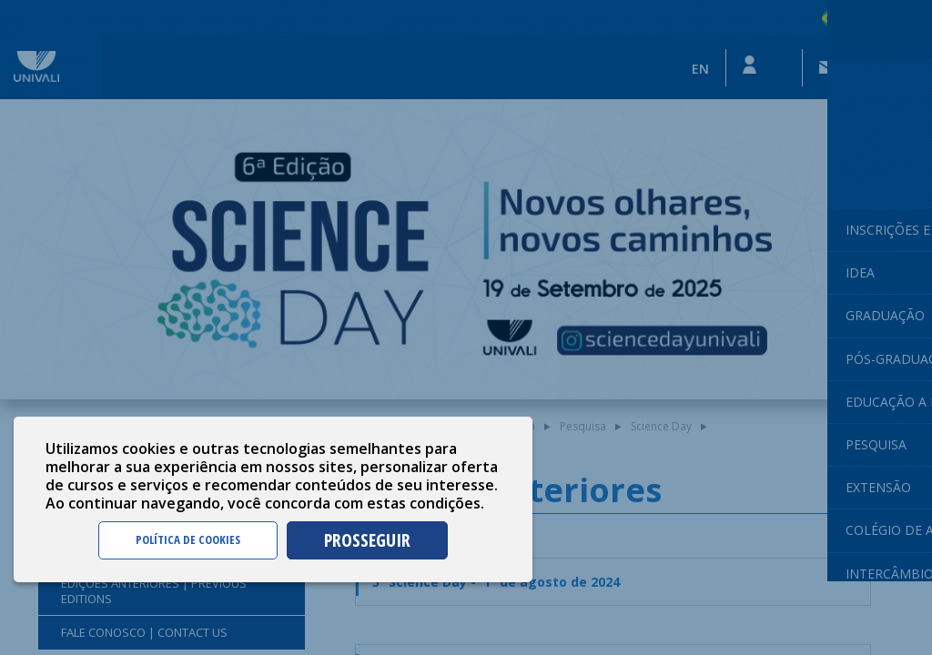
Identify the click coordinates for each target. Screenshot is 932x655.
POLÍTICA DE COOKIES (188, 539)
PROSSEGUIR (367, 540)
